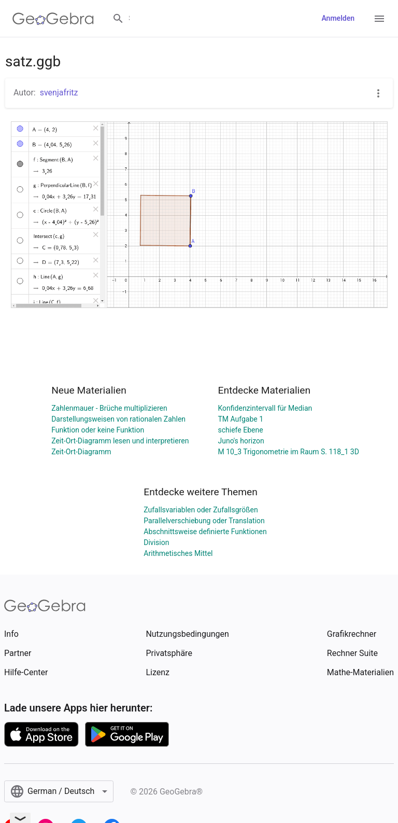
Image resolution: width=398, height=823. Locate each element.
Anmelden (337, 18)
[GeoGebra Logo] (53, 18)
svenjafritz (59, 92)
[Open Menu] (379, 18)
